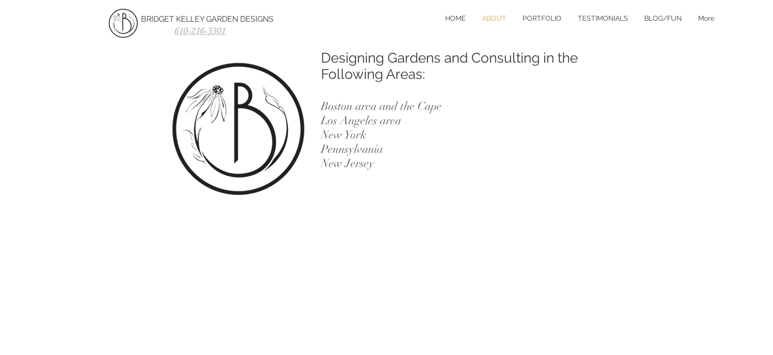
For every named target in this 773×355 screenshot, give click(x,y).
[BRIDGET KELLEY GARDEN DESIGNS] (224, 19)
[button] (602, 18)
